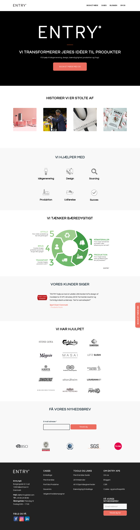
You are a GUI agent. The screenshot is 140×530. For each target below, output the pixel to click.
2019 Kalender (79, 480)
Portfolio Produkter (51, 484)
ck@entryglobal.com (25, 495)
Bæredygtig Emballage (83, 489)
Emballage (47, 475)
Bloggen (107, 480)
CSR (105, 484)
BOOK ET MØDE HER (138, 315)
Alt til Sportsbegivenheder (84, 484)
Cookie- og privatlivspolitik (114, 489)
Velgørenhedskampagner (54, 494)
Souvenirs (47, 489)
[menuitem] (92, 5)
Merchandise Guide (81, 475)
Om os (106, 475)
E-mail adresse (50, 421)
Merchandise (48, 480)
